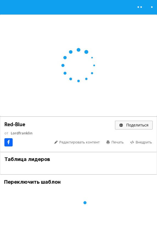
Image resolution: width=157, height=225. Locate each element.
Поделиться (133, 125)
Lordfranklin (21, 133)
